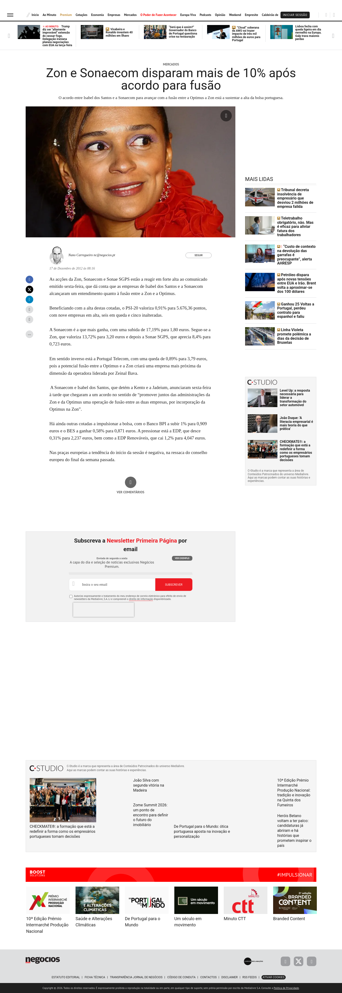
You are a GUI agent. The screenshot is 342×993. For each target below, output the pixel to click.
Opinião (220, 14)
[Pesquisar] (326, 14)
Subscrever (173, 584)
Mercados (130, 14)
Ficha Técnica (95, 977)
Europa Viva (188, 14)
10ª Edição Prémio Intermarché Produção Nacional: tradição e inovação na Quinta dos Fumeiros (293, 792)
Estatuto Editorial (66, 977)
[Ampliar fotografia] (226, 116)
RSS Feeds (249, 977)
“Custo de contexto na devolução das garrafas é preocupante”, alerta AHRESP (296, 248)
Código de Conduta (181, 977)
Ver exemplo (182, 558)
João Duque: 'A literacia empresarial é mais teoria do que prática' (296, 413)
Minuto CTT (235, 918)
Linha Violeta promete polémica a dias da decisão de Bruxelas (295, 326)
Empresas (114, 14)
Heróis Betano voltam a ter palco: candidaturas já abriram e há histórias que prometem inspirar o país (294, 830)
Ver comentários (130, 492)
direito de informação (141, 599)
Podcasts (205, 14)
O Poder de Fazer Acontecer (158, 14)
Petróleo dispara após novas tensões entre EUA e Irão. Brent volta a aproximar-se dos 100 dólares (295, 275)
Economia (97, 14)
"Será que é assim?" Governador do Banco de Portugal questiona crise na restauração (183, 31)
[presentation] (103, 610)
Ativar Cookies (274, 977)
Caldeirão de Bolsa (274, 14)
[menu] (10, 14)
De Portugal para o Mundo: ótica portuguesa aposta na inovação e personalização (202, 831)
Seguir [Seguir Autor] (199, 255)
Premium (66, 14)
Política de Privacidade (286, 988)
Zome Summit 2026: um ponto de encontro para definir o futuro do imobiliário (150, 815)
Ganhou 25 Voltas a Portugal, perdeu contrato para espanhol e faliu (296, 300)
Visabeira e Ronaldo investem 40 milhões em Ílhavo (119, 32)
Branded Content (289, 918)
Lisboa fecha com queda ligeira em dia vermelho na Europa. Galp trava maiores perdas (308, 33)
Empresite (251, 14)
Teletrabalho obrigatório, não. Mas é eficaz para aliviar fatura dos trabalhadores (295, 223)
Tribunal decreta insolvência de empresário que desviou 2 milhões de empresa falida (296, 197)
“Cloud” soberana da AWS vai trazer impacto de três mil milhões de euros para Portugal (246, 34)
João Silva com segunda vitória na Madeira (148, 785)
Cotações (81, 14)
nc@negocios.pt (104, 255)
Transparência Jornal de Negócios (136, 977)
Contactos (208, 977)
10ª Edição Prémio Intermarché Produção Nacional (47, 925)
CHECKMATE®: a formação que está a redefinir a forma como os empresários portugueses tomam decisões (296, 441)
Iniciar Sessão (295, 15)
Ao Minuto (49, 14)
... (29, 333)
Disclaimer (229, 977)
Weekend (235, 14)
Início (35, 14)
